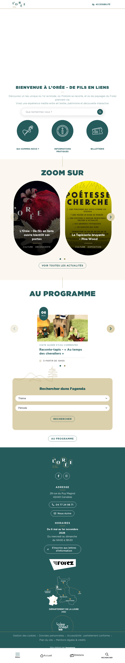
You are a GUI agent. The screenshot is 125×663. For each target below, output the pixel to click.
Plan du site (46, 640)
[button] (111, 217)
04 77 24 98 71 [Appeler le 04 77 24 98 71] (62, 504)
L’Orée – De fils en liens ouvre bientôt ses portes (37, 235)
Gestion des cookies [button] (24, 635)
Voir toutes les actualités (62, 265)
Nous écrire (62, 513)
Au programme (62, 438)
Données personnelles (51, 635)
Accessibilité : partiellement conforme (88, 635)
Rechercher (62, 419)
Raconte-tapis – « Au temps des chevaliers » (60, 351)
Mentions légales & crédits (71, 640)
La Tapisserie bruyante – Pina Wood (88, 237)
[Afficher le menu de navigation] (17, 655)
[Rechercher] (107, 656)
